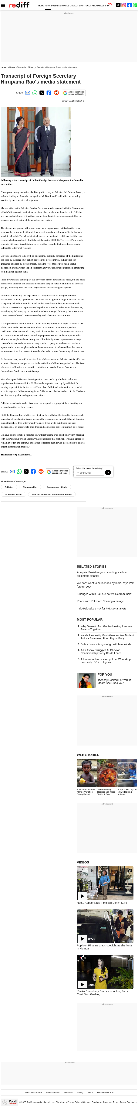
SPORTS (83, 6)
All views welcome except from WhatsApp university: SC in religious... (106, 661)
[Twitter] (118, 4)
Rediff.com (32, 1102)
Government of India (57, 487)
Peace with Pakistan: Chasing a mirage (100, 601)
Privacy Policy (73, 1102)
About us (107, 1102)
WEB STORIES (88, 755)
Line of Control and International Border (52, 494)
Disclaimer (61, 1102)
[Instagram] (124, 4)
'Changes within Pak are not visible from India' (104, 593)
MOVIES (65, 6)
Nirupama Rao (30, 487)
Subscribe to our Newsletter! (89, 468)
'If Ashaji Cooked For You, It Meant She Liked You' (114, 681)
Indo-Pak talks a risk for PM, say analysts (101, 608)
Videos (90, 1092)
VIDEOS (83, 862)
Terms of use (119, 1102)
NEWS (48, 6)
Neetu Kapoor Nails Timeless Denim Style (102, 902)
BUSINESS (56, 6)
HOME (41, 6)
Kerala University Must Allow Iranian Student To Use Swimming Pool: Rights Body (107, 637)
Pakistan (9, 487)
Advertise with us (46, 1102)
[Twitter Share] (41, 92)
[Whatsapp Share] (34, 92)
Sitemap (86, 1102)
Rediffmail (68, 1092)
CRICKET (74, 6)
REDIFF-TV (104, 6)
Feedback (96, 1102)
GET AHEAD (93, 6)
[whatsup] (135, 4)
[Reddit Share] (55, 92)
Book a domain (53, 1092)
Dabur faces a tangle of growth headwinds (106, 644)
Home (4, 67)
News (12, 67)
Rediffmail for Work (33, 1092)
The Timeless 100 (105, 1092)
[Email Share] (27, 92)
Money (80, 1092)
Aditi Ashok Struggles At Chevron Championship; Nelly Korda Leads (101, 652)
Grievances (131, 1102)
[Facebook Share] (48, 92)
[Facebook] (129, 4)
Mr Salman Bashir (13, 494)
